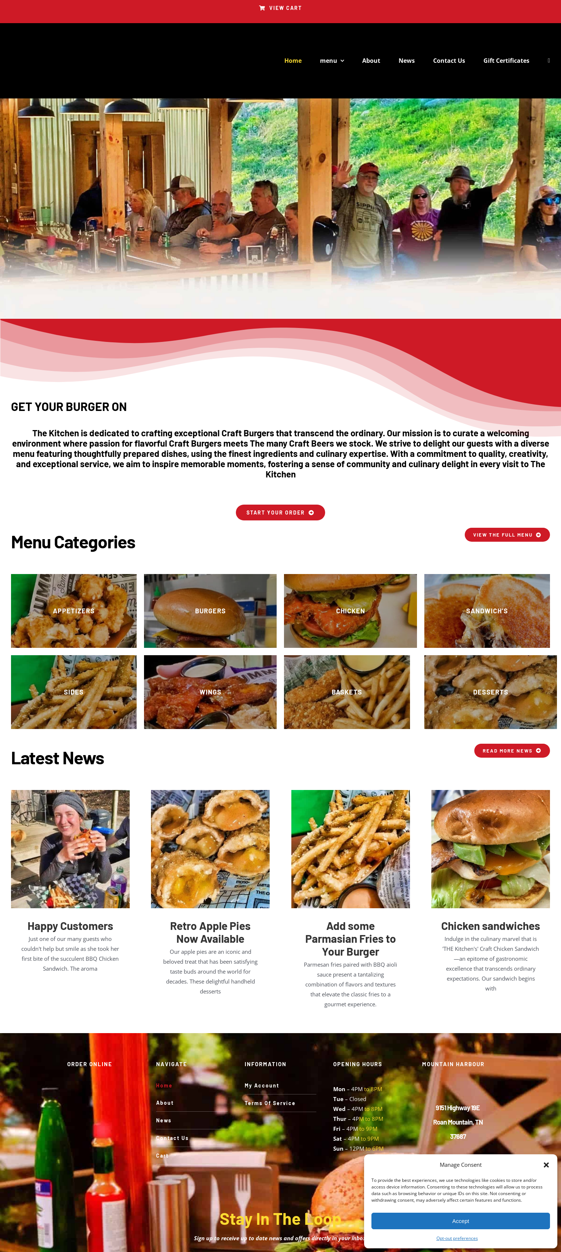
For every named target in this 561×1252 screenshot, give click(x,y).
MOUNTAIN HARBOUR (453, 1064)
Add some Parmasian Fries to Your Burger (350, 938)
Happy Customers (70, 925)
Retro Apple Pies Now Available (210, 932)
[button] (546, 1165)
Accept (460, 1221)
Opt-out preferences (457, 1238)
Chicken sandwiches (490, 925)
